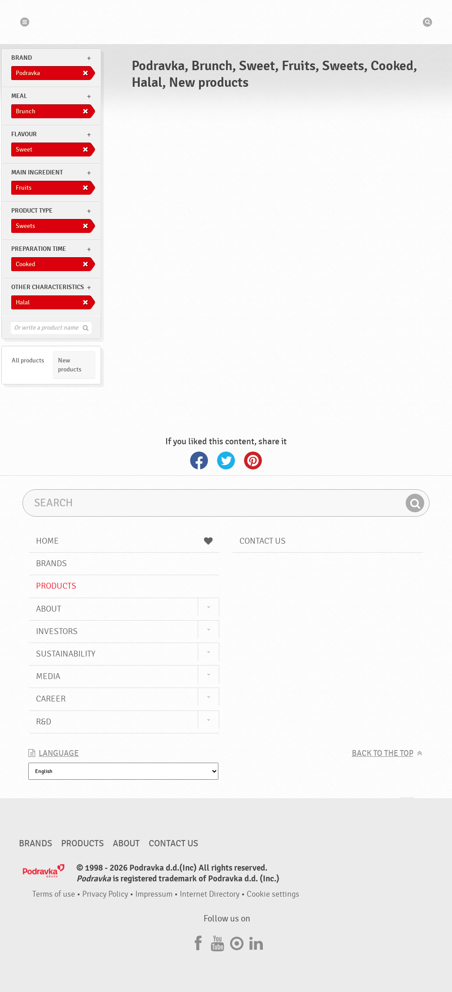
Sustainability (65, 654)
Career (51, 699)
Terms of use (53, 894)
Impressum (154, 894)
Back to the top (382, 753)
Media (48, 676)
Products (56, 586)
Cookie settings (273, 894)
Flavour (24, 134)
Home (124, 541)
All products (28, 360)
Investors (57, 631)
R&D (43, 722)
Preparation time (38, 249)
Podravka (226, 22)
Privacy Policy (105, 894)
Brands (51, 563)
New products (69, 365)
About (48, 609)
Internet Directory (209, 894)
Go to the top (407, 806)
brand (21, 58)
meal (19, 96)
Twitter (226, 460)
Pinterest (253, 460)
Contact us (262, 541)
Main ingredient (37, 172)
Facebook (199, 460)
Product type (32, 210)
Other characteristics (47, 287)
